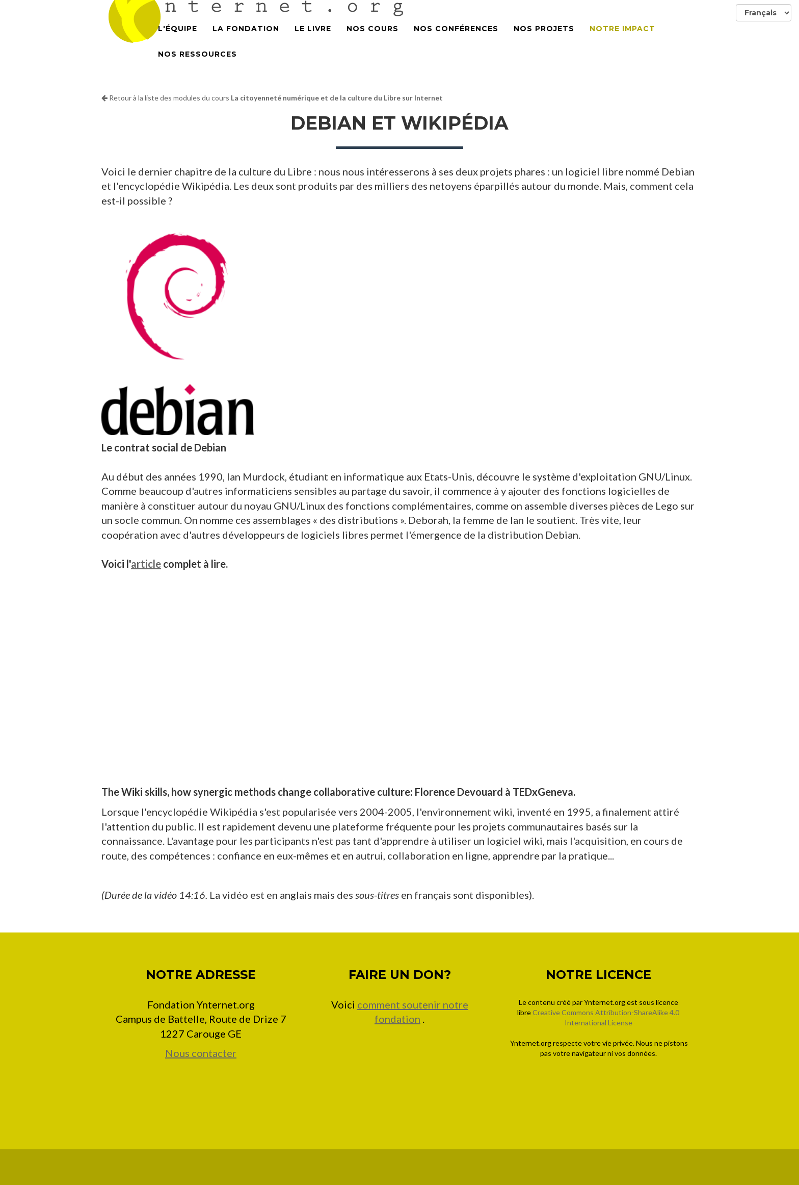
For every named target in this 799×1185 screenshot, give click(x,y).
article (146, 564)
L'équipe (177, 40)
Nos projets (544, 40)
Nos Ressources (197, 66)
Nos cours (372, 40)
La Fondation (245, 40)
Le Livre (313, 40)
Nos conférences (456, 40)
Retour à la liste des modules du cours (272, 97)
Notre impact (622, 40)
